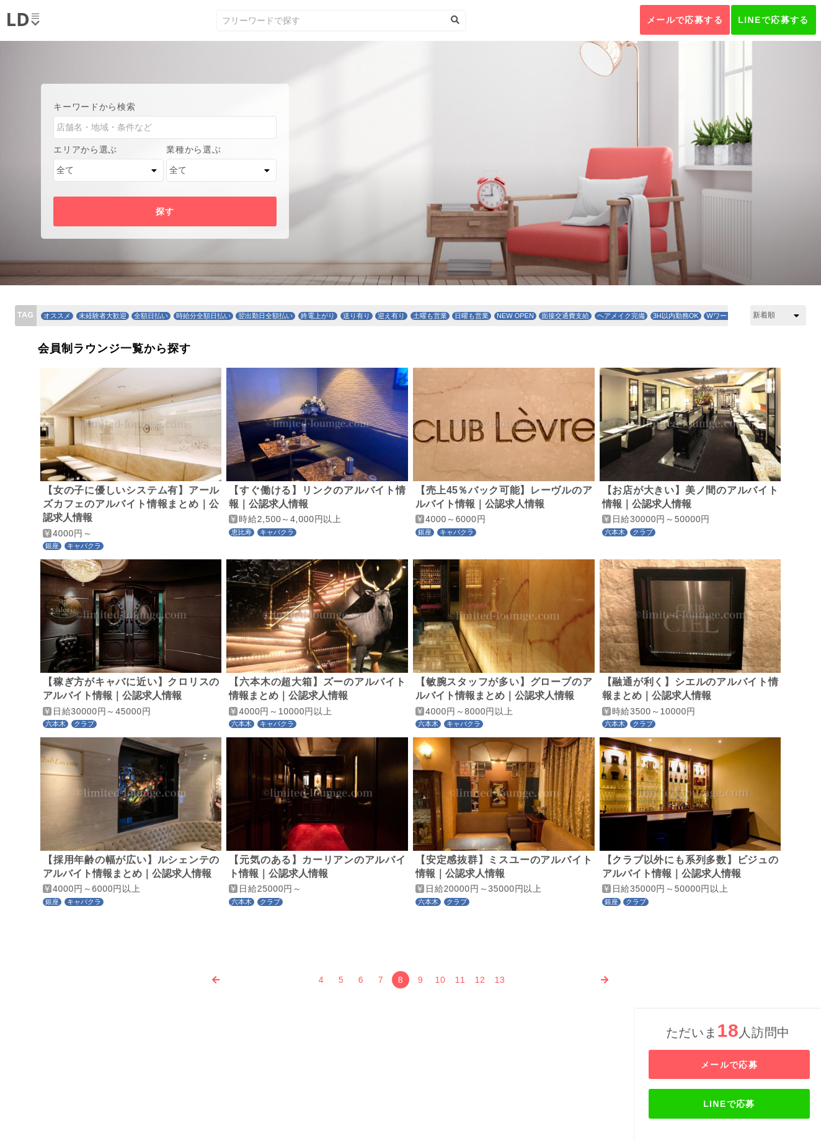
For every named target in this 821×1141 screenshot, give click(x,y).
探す (165, 211)
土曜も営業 (430, 315)
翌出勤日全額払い (265, 315)
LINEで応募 (729, 1104)
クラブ (642, 532)
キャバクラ (84, 545)
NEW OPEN (515, 315)
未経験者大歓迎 (102, 315)
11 (460, 980)
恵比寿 (241, 532)
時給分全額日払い (203, 315)
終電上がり (318, 315)
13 (500, 980)
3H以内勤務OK (676, 315)
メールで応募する (685, 20)
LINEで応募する (773, 20)
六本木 (615, 532)
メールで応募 (729, 1065)
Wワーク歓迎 (726, 315)
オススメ (57, 315)
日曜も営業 (472, 315)
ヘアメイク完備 (621, 315)
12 (480, 980)
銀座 (52, 545)
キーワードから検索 (94, 107)
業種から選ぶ (193, 149)
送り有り (356, 315)
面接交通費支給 (565, 315)
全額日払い (151, 315)
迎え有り (391, 315)
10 (440, 980)
